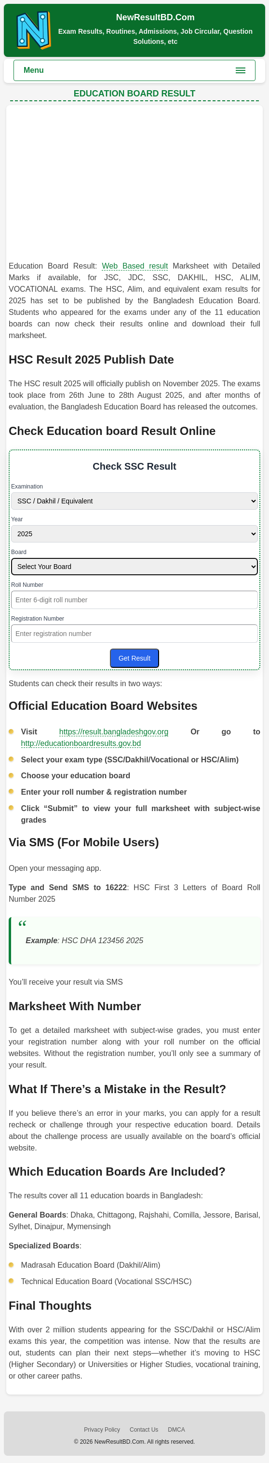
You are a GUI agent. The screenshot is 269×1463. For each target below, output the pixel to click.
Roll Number (27, 585)
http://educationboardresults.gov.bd (81, 743)
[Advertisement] (134, 185)
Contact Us (144, 1429)
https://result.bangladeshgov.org (114, 732)
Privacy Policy (102, 1429)
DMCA (176, 1429)
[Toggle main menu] (134, 70)
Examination (27, 486)
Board (19, 552)
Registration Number (37, 618)
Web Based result (135, 266)
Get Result (134, 658)
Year (17, 519)
